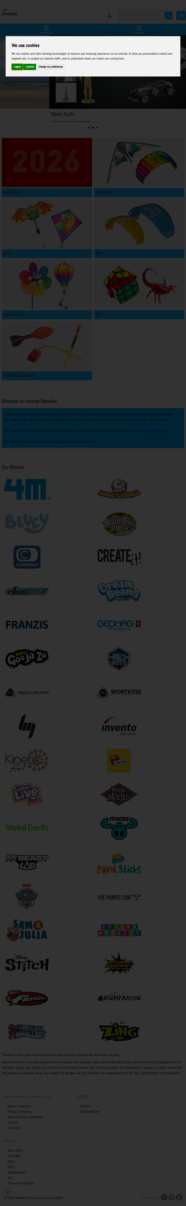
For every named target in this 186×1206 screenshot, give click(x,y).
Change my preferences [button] (51, 67)
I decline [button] (29, 67)
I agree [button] (17, 67)
